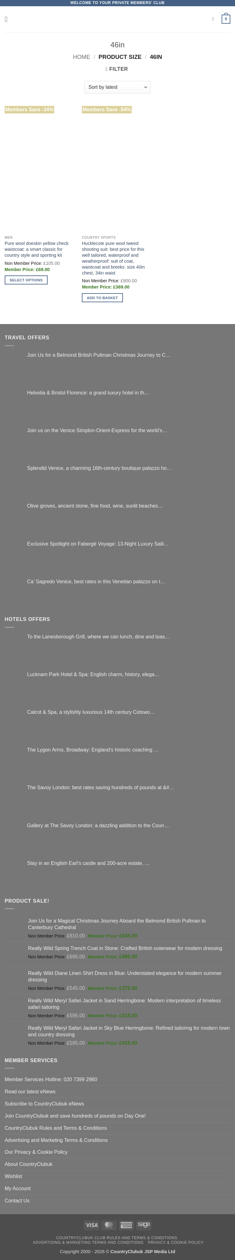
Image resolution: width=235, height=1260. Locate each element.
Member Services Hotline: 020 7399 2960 (51, 1079)
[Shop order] (117, 87)
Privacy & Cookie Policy (176, 1242)
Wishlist (13, 1176)
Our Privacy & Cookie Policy (36, 1152)
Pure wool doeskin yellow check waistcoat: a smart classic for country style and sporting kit (36, 249)
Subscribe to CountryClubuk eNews (44, 1103)
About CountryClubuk (29, 1164)
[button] (8, 19)
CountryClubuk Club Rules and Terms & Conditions (116, 1238)
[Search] (214, 19)
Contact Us (17, 1200)
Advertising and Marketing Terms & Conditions (56, 1140)
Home (81, 57)
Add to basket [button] (102, 298)
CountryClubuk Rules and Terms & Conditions (56, 1128)
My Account (18, 1188)
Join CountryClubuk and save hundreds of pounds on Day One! (75, 1116)
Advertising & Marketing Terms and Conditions (88, 1242)
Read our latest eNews (30, 1091)
